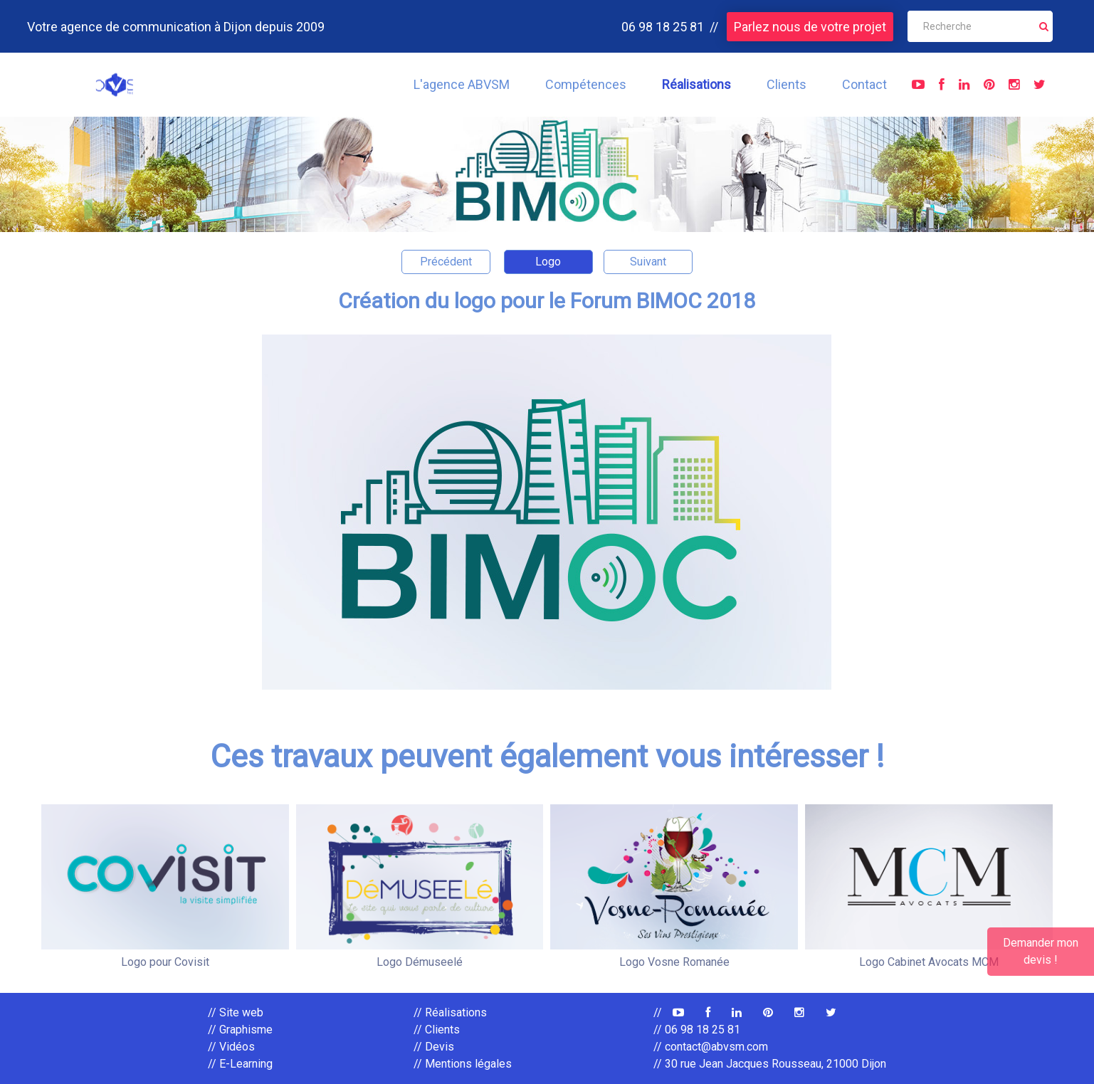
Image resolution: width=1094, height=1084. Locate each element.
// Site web (235, 1012)
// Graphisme (240, 1029)
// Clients (437, 1029)
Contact (864, 84)
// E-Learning (240, 1063)
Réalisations (696, 84)
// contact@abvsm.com (710, 1046)
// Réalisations (450, 1012)
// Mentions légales (463, 1063)
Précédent (446, 261)
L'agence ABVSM (462, 84)
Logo (548, 261)
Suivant (648, 261)
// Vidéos (231, 1046)
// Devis (434, 1046)
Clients (786, 84)
